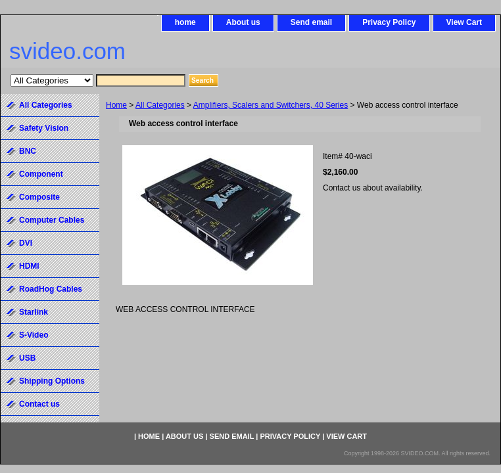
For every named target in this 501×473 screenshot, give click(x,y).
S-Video (33, 335)
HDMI (29, 266)
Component (41, 174)
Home (116, 105)
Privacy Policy (389, 22)
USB (27, 358)
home (185, 22)
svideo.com (67, 51)
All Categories (160, 105)
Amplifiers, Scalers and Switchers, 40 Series (270, 105)
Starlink (33, 312)
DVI (25, 243)
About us (243, 22)
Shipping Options (52, 381)
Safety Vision (43, 128)
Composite (39, 197)
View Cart (464, 22)
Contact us (39, 404)
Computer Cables (51, 220)
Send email (311, 22)
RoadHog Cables (50, 289)
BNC (27, 151)
